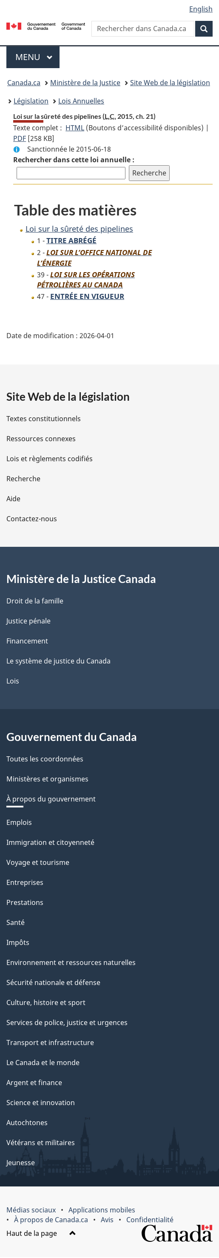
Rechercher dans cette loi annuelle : (73, 159)
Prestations (24, 903)
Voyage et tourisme (37, 863)
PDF (19, 138)
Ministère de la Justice (85, 82)
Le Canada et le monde (43, 1063)
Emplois (19, 823)
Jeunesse (20, 1163)
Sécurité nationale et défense (53, 983)
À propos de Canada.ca (51, 1220)
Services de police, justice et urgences (67, 1023)
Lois (12, 681)
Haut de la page (41, 1234)
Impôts (17, 943)
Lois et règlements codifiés (49, 459)
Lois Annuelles (81, 101)
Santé (15, 923)
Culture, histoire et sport (45, 1003)
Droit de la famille (34, 601)
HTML (74, 127)
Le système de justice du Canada (58, 661)
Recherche (23, 479)
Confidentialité (149, 1220)
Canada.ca (23, 82)
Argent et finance (34, 1083)
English (201, 9)
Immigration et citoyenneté (50, 843)
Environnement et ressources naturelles (71, 963)
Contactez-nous (31, 519)
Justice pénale (28, 621)
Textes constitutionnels (43, 419)
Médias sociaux (31, 1210)
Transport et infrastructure (50, 1043)
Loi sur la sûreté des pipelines (79, 229)
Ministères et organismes (47, 779)
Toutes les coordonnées (44, 759)
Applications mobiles (101, 1210)
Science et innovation (40, 1103)
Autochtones (27, 1123)
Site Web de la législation (170, 82)
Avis (107, 1220)
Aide (13, 499)
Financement (27, 641)
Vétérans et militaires (40, 1143)
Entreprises (24, 883)
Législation (31, 101)
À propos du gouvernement (51, 799)
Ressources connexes (41, 439)
